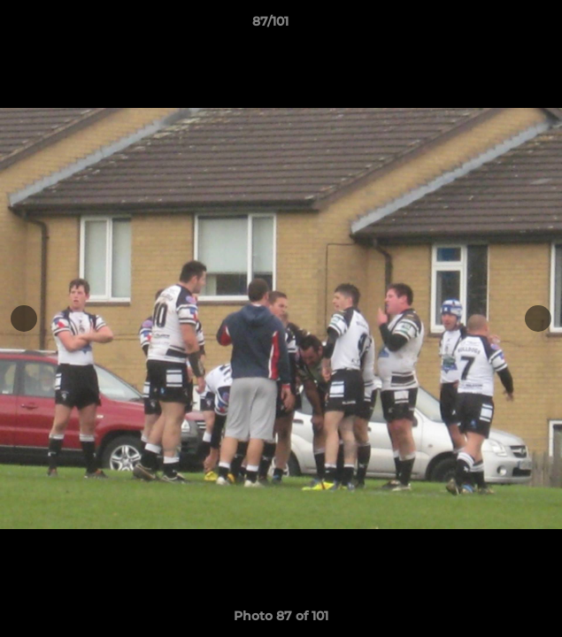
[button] (498, 26)
